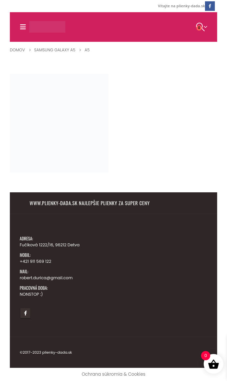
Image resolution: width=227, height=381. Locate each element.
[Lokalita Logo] (47, 27)
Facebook (25, 313)
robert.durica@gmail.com (46, 278)
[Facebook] (210, 6)
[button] (24, 27)
